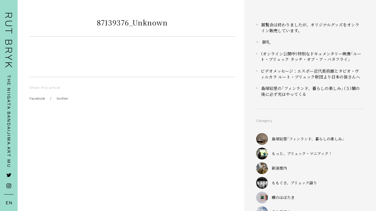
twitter (62, 98)
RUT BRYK (9, 40)
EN (9, 202)
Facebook (37, 98)
